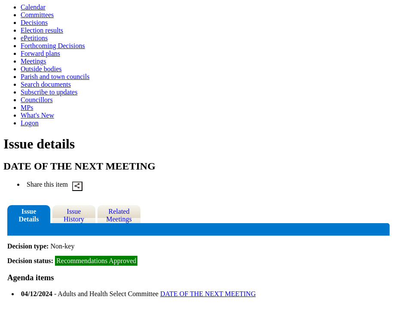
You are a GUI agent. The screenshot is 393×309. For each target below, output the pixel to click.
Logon (30, 123)
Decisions (34, 22)
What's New (37, 115)
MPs (27, 107)
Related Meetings (119, 215)
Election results (42, 30)
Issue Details (28, 215)
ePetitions (34, 38)
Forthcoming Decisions (53, 45)
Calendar (33, 7)
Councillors (37, 99)
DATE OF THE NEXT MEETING (208, 293)
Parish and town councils (55, 76)
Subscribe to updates (49, 92)
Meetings (33, 61)
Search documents (46, 84)
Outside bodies (41, 69)
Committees (37, 14)
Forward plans (40, 53)
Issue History (74, 215)
